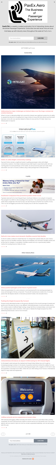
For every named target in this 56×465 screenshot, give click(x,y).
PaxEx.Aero (47, 31)
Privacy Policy (22, 452)
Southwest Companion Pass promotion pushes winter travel (21, 195)
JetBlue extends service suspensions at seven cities (18, 417)
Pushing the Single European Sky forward (15, 301)
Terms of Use (16, 452)
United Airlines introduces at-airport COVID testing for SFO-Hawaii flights (25, 361)
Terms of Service (40, 456)
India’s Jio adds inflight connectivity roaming (16, 159)
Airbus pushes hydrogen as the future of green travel (19, 287)
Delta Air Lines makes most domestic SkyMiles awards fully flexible (23, 236)
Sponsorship (29, 452)
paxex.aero (3, 123)
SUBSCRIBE (41, 38)
